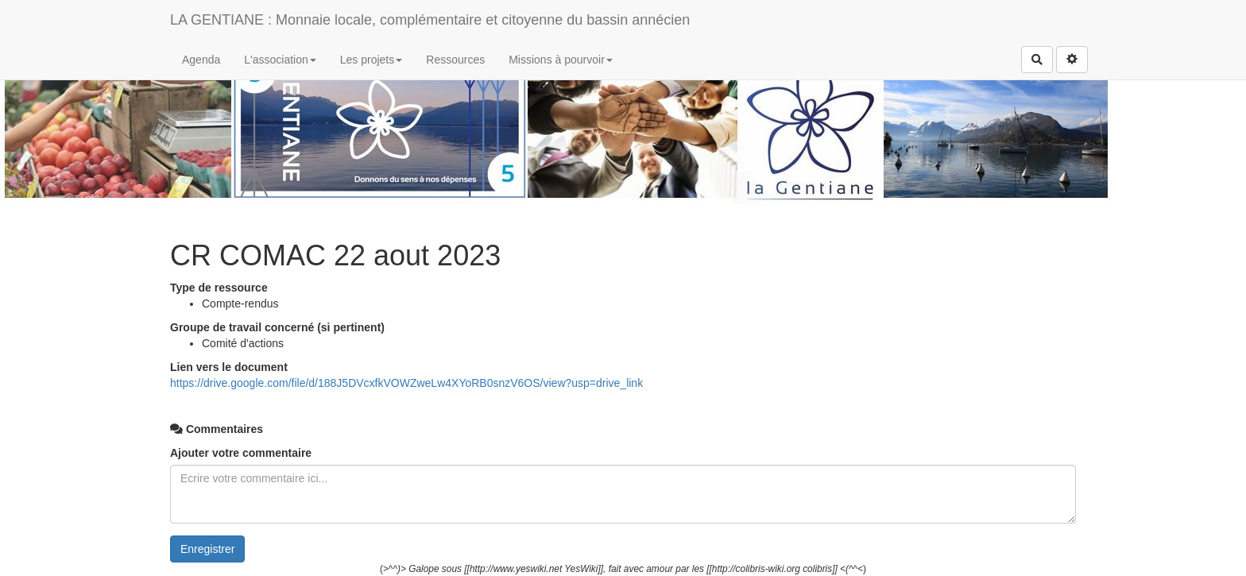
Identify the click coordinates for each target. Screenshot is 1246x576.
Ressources (455, 59)
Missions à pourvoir (561, 59)
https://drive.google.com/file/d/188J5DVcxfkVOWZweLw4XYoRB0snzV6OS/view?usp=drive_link (406, 383)
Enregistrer (207, 549)
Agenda (201, 59)
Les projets (371, 59)
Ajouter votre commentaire (241, 452)
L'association (280, 59)
